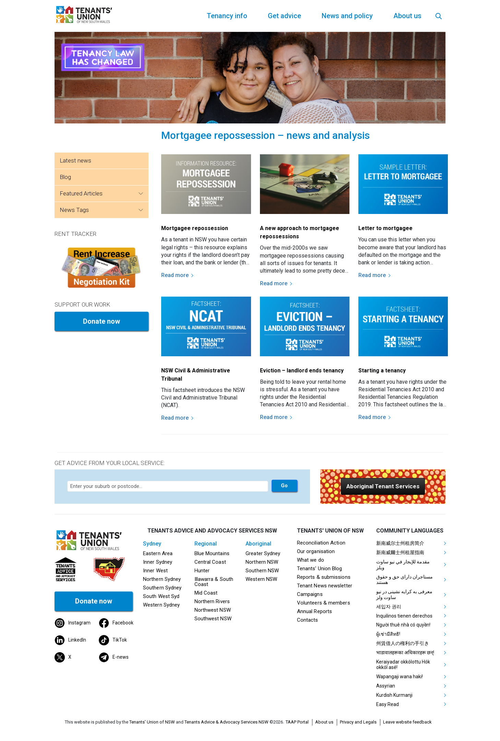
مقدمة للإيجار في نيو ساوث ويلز (403, 564)
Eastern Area (157, 553)
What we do (310, 560)
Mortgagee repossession (194, 228)
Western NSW (261, 579)
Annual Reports (314, 611)
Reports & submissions (323, 577)
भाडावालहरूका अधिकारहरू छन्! (405, 652)
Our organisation (316, 551)
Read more (175, 275)
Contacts (307, 620)
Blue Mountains (211, 553)
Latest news (75, 160)
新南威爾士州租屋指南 (400, 552)
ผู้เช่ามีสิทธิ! (388, 634)
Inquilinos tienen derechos (404, 616)
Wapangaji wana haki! (399, 676)
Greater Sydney (263, 553)
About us (324, 722)
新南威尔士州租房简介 (400, 543)
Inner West (155, 570)
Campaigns (310, 594)
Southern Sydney (162, 588)
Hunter (202, 570)
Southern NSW (262, 570)
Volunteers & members (323, 603)
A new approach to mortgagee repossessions (299, 232)
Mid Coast (206, 593)
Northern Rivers (212, 601)
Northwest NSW (212, 610)
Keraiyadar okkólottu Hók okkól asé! (403, 664)
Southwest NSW (212, 618)
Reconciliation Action (321, 543)
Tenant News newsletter (324, 586)
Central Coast (210, 562)
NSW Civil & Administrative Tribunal (195, 374)
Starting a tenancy (382, 370)
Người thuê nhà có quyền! (403, 625)
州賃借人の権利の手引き (402, 643)
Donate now (101, 321)
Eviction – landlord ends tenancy (302, 370)
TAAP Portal (297, 722)
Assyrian (385, 686)
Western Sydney (161, 605)
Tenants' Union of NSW (152, 722)
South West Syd (161, 596)
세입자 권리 (388, 606)
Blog (65, 177)
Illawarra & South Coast (214, 581)
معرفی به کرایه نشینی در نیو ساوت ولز (404, 594)
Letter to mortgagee (385, 228)
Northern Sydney (162, 579)
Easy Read (387, 704)
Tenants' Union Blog (319, 568)
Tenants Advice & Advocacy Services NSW (226, 722)
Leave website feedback (407, 722)
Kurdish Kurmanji (394, 695)
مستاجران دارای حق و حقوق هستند (404, 579)
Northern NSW (262, 562)
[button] (383, 486)
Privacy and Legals (358, 722)
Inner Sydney (157, 562)
